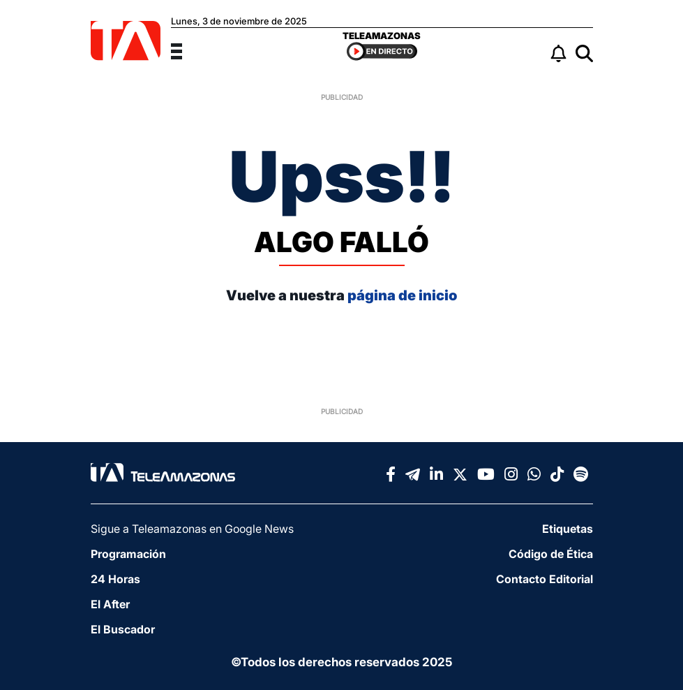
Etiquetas (567, 529)
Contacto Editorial (544, 579)
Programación (128, 554)
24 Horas (115, 579)
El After (110, 604)
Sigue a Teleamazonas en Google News (192, 529)
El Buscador (123, 629)
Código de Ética (551, 554)
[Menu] (185, 50)
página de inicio (402, 295)
